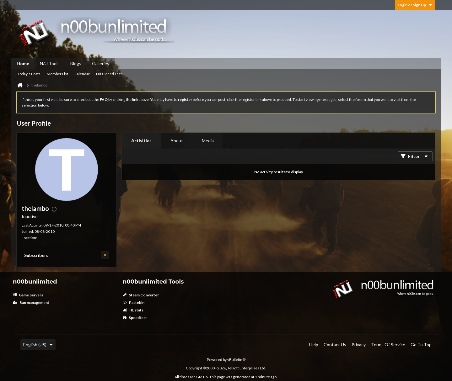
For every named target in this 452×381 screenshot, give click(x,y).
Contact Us (335, 344)
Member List (57, 73)
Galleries (100, 63)
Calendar (82, 73)
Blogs (75, 63)
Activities (141, 140)
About (176, 140)
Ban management (31, 302)
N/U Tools (50, 63)
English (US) (38, 344)
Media (208, 140)
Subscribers (36, 255)
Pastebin (133, 302)
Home (23, 63)
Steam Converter (141, 295)
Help (313, 344)
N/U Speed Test (109, 73)
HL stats (133, 310)
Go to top (421, 344)
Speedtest (135, 317)
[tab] (141, 141)
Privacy (359, 344)
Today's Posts (29, 73)
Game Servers (28, 295)
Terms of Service (388, 344)
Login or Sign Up (415, 5)
